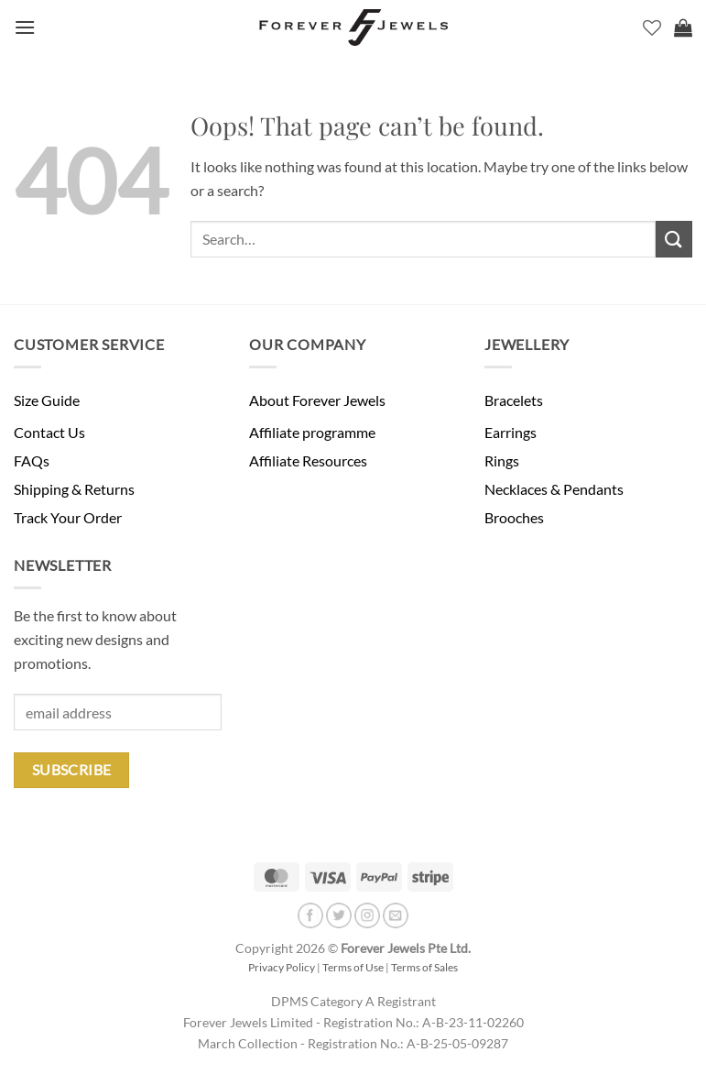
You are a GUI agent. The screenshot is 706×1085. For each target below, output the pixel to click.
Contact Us (49, 432)
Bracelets (513, 400)
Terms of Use (353, 967)
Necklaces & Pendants (554, 489)
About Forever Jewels (317, 400)
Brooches (514, 517)
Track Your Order (68, 517)
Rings (501, 460)
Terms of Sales (424, 967)
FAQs (31, 460)
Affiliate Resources (308, 460)
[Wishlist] (652, 27)
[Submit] (674, 239)
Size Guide (47, 400)
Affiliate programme (312, 432)
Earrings (510, 432)
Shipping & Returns (74, 489)
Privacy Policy (281, 967)
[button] (25, 27)
